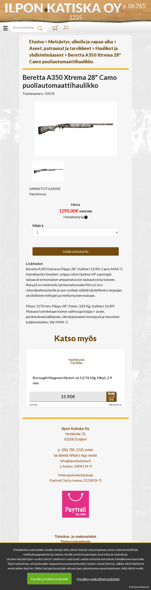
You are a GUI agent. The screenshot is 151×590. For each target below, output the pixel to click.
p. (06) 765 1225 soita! (75, 450)
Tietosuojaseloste (75, 542)
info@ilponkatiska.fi (75, 461)
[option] (75, 129)
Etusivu (36, 41)
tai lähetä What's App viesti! (75, 455)
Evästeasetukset (139, 586)
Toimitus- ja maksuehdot (75, 536)
